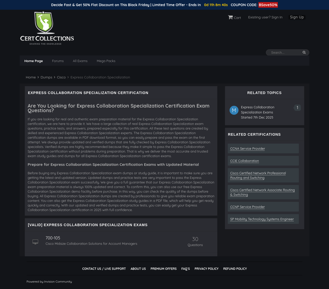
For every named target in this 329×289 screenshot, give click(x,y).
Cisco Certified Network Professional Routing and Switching (258, 175)
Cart (234, 17)
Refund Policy (235, 269)
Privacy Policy (206, 269)
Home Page (33, 61)
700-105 (53, 237)
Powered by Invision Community (49, 281)
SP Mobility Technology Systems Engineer (262, 219)
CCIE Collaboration (244, 161)
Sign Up (297, 17)
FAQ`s (185, 269)
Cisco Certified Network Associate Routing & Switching (262, 192)
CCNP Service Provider (247, 207)
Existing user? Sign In (265, 17)
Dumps (45, 77)
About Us (138, 269)
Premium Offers (164, 269)
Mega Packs (106, 61)
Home (30, 77)
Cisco (60, 77)
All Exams (80, 61)
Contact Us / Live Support (104, 269)
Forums (58, 61)
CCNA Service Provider (247, 148)
